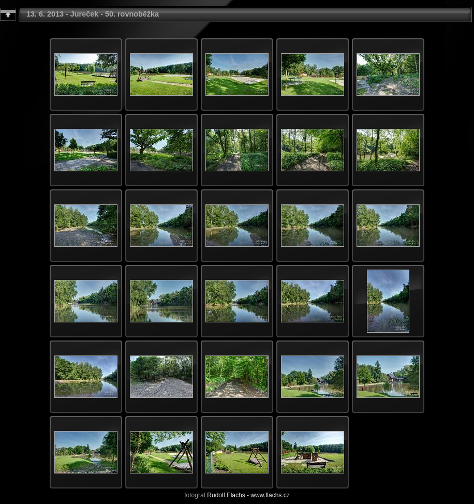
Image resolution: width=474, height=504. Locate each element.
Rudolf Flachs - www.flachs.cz (248, 495)
